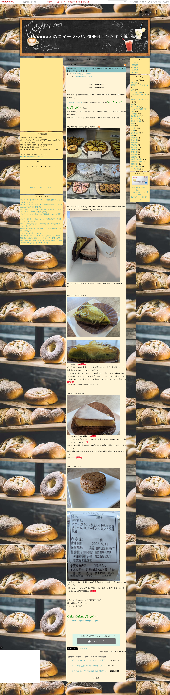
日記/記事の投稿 (41, 196)
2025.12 (135, 72)
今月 (41, 187)
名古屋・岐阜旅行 (137, 159)
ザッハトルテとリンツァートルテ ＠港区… (89, 660)
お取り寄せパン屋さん (138, 95)
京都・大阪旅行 (136, 162)
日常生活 (134, 114)
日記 (27, 15)
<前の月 (32, 187)
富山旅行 (134, 140)
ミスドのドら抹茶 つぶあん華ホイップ (34, 233)
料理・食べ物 (31, 2)
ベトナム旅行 (135, 169)
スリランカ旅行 (136, 166)
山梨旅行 (134, 157)
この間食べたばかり (75, 102)
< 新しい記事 (73, 59)
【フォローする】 (134, 15)
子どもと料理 (135, 119)
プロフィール (36, 15)
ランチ (133, 126)
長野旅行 (134, 154)
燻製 (132, 123)
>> (138, 2)
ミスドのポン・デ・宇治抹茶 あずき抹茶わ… (89, 671)
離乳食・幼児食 (136, 121)
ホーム (21, 15)
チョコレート (135, 107)
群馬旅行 (134, 145)
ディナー (134, 128)
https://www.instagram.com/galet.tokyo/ (82, 621)
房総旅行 (134, 147)
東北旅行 (134, 138)
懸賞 (132, 135)
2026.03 (135, 65)
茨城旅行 (134, 142)
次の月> (49, 187)
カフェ (133, 90)
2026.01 (135, 70)
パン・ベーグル (136, 92)
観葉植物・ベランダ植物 (139, 85)
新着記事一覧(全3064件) (96, 59)
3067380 (144, 12)
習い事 (133, 130)
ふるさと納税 (135, 133)
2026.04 (135, 63)
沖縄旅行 (134, 164)
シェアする (82, 649)
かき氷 (133, 104)
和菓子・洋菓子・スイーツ (83, 76)
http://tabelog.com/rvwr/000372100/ (32, 157)
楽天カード (140, 173)
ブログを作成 (156, 2)
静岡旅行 (134, 152)
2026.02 (135, 67)
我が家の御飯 (135, 116)
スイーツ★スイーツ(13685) (82, 74)
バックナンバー (140, 59)
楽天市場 (166, 2)
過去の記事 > (120, 59)
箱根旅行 (134, 150)
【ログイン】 (146, 15)
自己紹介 (134, 83)
